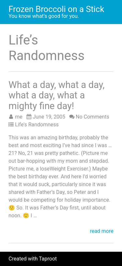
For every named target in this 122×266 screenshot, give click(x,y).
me (18, 117)
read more (101, 231)
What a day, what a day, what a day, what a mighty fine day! (56, 95)
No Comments (92, 117)
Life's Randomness (37, 124)
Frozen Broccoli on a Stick (56, 9)
